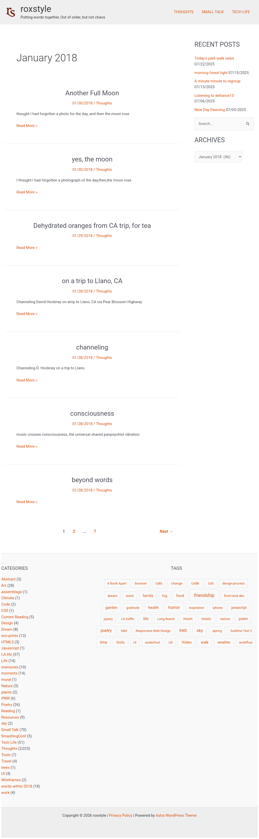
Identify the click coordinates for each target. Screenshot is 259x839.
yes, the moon (92, 159)
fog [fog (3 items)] (164, 596)
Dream (6, 629)
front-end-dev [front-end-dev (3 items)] (234, 596)
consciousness (92, 413)
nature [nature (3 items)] (225, 619)
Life (4, 661)
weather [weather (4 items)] (224, 642)
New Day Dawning (210, 109)
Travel (6, 761)
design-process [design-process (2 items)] (233, 583)
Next (166, 531)
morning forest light (211, 72)
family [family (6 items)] (148, 595)
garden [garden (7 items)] (111, 607)
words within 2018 (16, 786)
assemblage (11, 592)
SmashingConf (13, 736)
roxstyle (35, 9)
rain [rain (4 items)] (124, 631)
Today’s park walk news (214, 58)
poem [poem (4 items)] (243, 619)
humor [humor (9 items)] (174, 607)
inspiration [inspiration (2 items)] (196, 608)
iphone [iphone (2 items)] (218, 608)
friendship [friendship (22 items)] (204, 595)
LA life (6, 654)
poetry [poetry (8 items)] (106, 630)
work (5, 792)
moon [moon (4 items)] (188, 619)
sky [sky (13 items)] (200, 630)
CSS (4, 610)
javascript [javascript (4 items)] (239, 608)
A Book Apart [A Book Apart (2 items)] (116, 583)
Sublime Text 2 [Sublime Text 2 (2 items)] (241, 631)
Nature (7, 686)
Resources (10, 717)
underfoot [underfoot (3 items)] (152, 642)
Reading (8, 711)
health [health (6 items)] (153, 607)
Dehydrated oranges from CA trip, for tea (92, 225)
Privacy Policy (120, 815)
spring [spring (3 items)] (217, 631)
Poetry (6, 704)
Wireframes (11, 780)
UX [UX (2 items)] (170, 642)
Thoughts (185, 12)
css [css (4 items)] (211, 583)
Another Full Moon (92, 93)
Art (3, 585)
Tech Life (241, 12)
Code (5, 604)
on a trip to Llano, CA (92, 281)
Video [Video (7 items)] (186, 642)
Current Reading (14, 617)
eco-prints (9, 635)
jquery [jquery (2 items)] (108, 619)
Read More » (26, 126)
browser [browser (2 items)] (141, 583)
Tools (6, 755)
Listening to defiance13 (214, 95)
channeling (92, 347)
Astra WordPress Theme (176, 815)
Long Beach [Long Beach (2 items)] (166, 619)
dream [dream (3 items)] (112, 596)
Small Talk (214, 12)
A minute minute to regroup (218, 81)
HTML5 (7, 642)
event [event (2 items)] (130, 596)
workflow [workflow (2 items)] (245, 642)
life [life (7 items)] (145, 618)
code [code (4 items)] (195, 583)
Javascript (10, 648)
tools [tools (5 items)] (120, 642)
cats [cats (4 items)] (158, 583)
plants (6, 692)
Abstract (8, 579)
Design (7, 623)
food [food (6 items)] (180, 595)
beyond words (92, 480)
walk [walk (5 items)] (204, 642)
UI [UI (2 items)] (134, 642)
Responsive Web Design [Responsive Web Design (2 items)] (153, 631)
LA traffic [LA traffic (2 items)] (127, 619)
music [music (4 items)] (206, 619)
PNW (5, 698)
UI (3, 773)
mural (6, 679)
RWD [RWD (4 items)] (183, 631)
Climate (7, 598)
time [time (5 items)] (103, 642)
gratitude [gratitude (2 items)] (132, 608)
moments (9, 673)
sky (4, 723)
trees (5, 767)
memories (9, 667)
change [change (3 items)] (177, 583)
